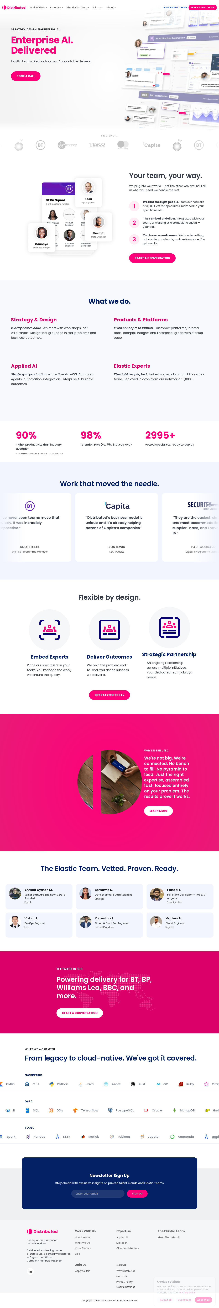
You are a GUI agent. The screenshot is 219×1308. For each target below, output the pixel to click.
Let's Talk (121, 1276)
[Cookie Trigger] (125, 1287)
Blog (77, 1254)
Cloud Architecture (127, 1248)
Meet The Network (169, 1237)
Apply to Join (82, 1271)
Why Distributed (125, 1271)
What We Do (82, 1243)
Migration (122, 1243)
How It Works (82, 1237)
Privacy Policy (124, 1282)
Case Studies (83, 1248)
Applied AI (122, 1237)
